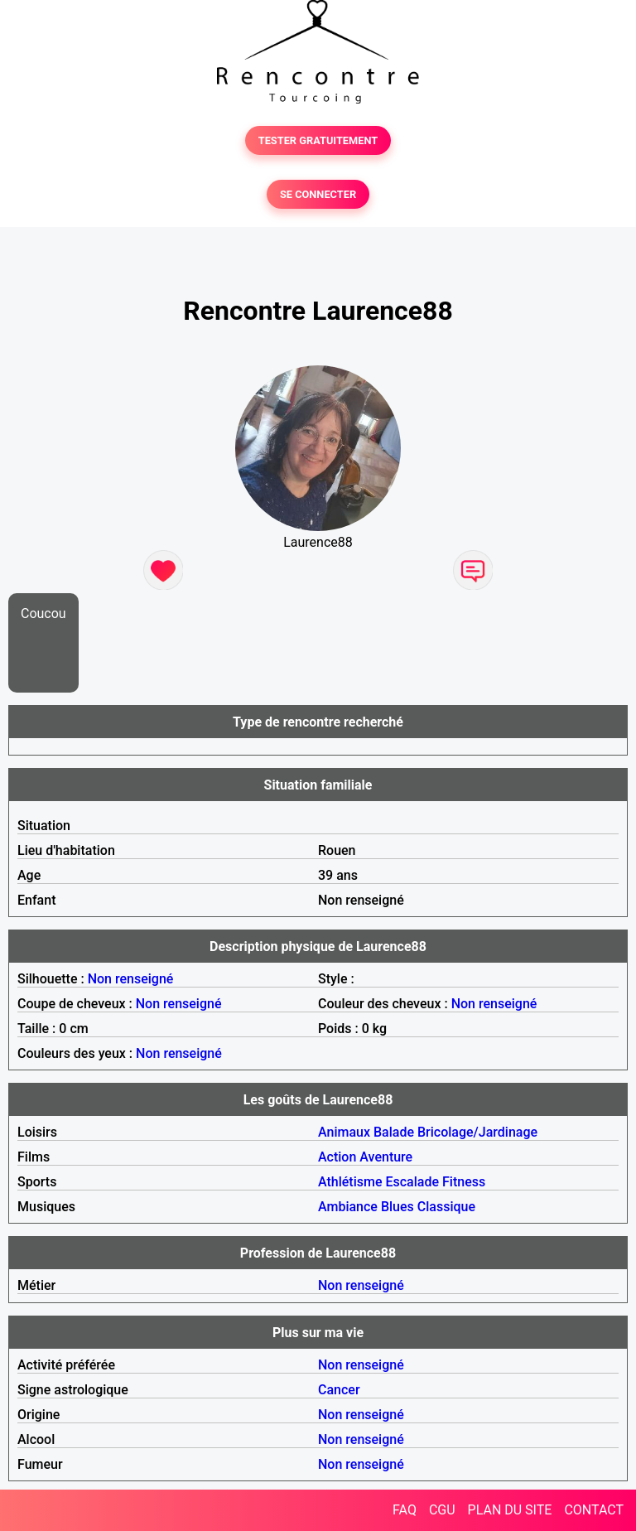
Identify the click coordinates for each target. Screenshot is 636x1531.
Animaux (344, 1132)
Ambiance (348, 1207)
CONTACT (594, 1510)
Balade (393, 1132)
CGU (442, 1510)
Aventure (385, 1157)
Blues (397, 1207)
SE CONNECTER (318, 194)
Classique (446, 1207)
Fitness (463, 1182)
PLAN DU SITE (510, 1510)
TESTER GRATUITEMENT (318, 140)
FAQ (405, 1510)
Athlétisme (350, 1182)
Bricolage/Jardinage (477, 1132)
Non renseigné (131, 979)
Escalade (412, 1182)
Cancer (339, 1390)
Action (337, 1157)
